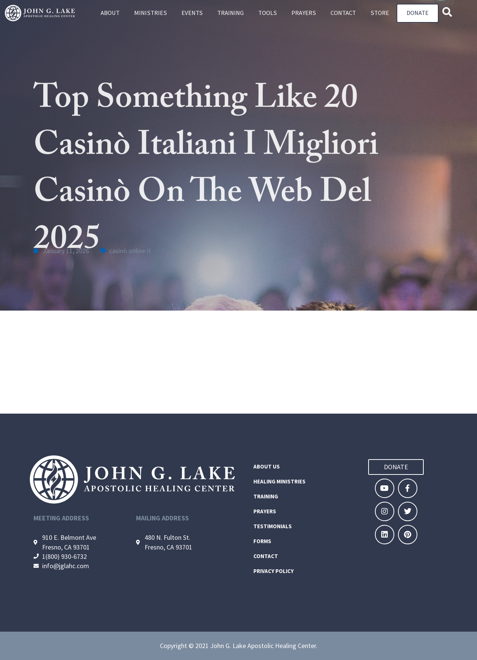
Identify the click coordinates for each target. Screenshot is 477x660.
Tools (267, 13)
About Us (266, 466)
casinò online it (130, 250)
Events (192, 13)
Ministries (150, 13)
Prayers (303, 13)
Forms (262, 541)
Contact (343, 13)
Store (379, 13)
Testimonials (272, 526)
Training (230, 13)
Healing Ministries (279, 481)
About (110, 13)
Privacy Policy (273, 571)
